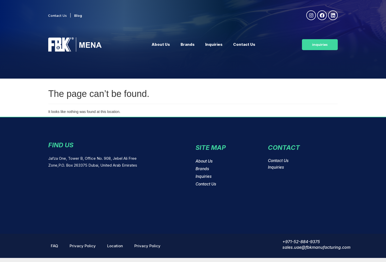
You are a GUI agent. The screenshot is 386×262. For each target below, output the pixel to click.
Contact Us (244, 44)
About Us (161, 44)
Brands (188, 44)
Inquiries (213, 44)
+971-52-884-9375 (301, 241)
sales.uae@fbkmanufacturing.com (316, 247)
